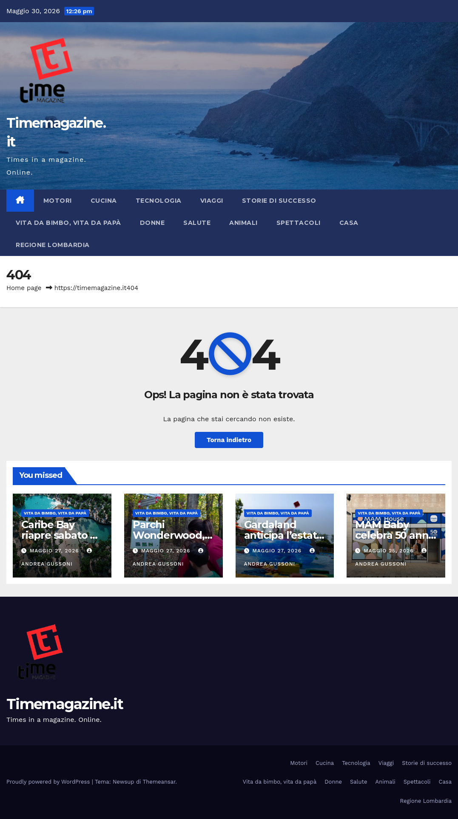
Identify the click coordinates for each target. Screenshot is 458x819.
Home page (24, 288)
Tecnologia (159, 200)
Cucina (104, 200)
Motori (57, 200)
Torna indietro (229, 440)
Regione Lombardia (53, 245)
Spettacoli (298, 223)
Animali (243, 223)
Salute (197, 223)
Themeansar (159, 782)
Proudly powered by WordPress (49, 782)
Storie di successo (279, 200)
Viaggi (211, 200)
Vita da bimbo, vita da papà (68, 223)
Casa (348, 223)
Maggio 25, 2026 (389, 551)
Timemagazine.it (64, 704)
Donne (152, 223)
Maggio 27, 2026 (55, 551)
